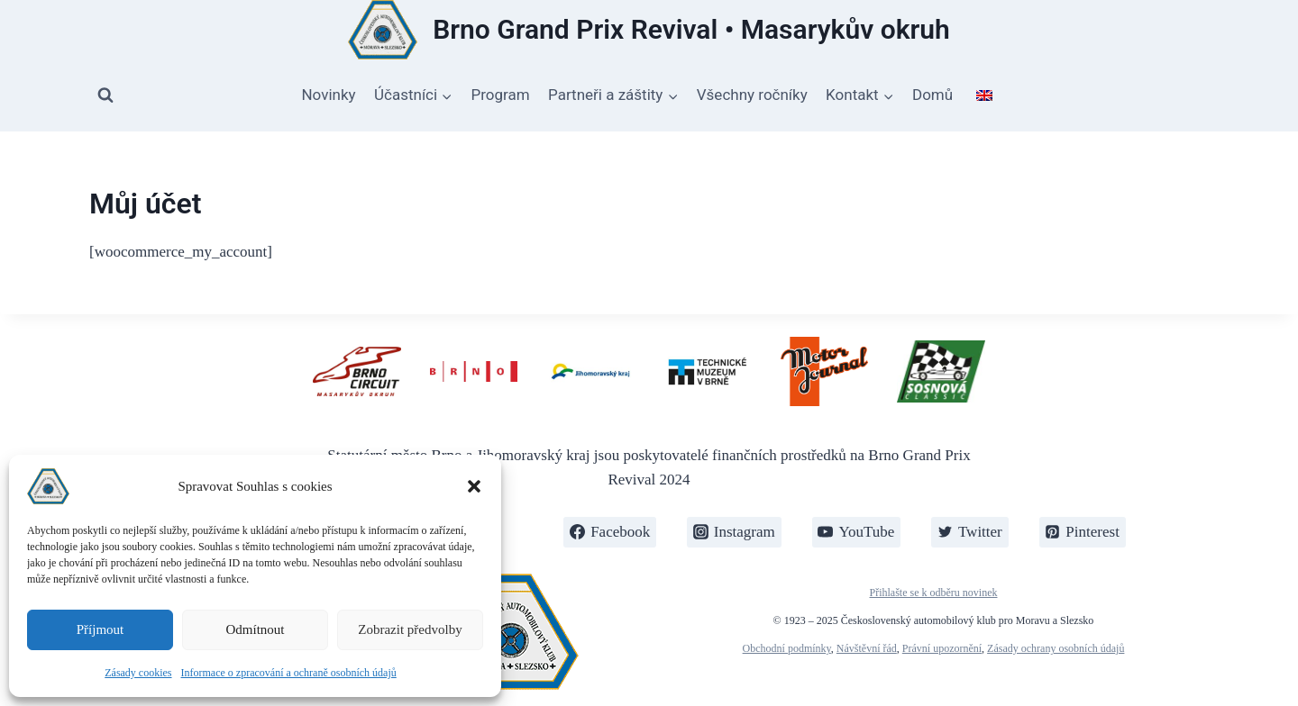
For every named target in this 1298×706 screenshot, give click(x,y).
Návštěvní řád (866, 648)
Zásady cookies (138, 672)
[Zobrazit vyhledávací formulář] (105, 95)
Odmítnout (254, 629)
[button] (474, 486)
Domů (932, 95)
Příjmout (100, 629)
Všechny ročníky (752, 95)
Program (500, 95)
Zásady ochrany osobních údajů (1055, 648)
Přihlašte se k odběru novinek (934, 592)
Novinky (328, 95)
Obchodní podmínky (787, 648)
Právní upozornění (942, 648)
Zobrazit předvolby (410, 629)
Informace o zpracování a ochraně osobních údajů (289, 672)
